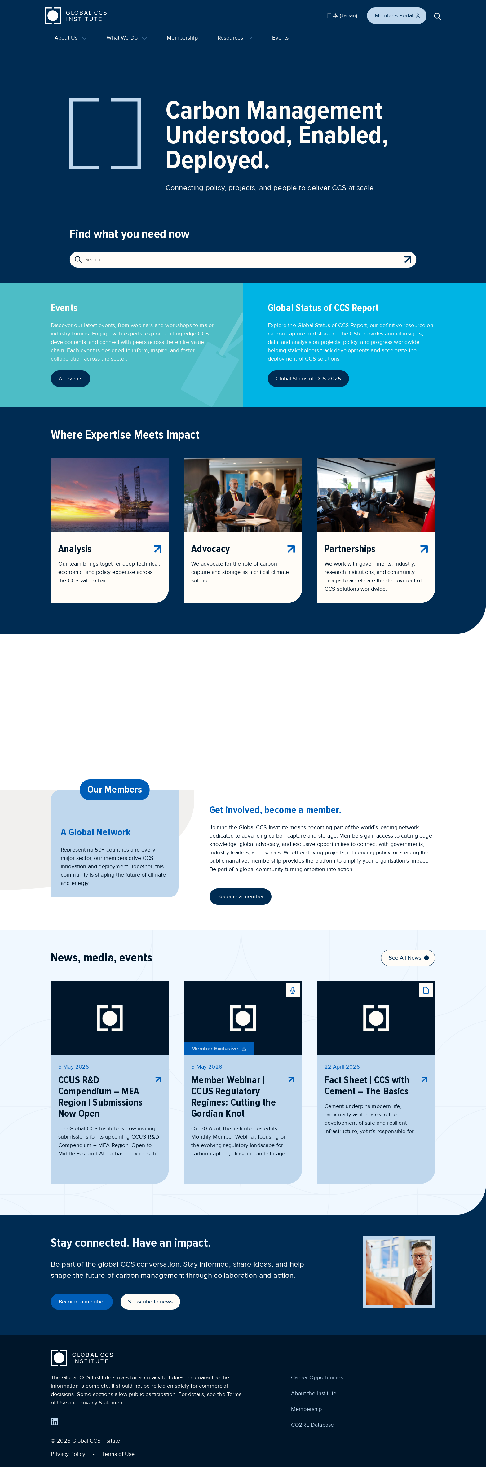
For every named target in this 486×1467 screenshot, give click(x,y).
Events (280, 37)
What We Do (127, 37)
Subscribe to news (150, 1301)
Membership (182, 37)
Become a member (240, 896)
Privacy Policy (68, 1454)
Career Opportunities (317, 1377)
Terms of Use (118, 1454)
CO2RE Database (312, 1424)
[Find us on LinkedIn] (54, 1421)
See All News (409, 957)
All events (70, 378)
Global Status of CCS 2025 (308, 378)
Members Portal (398, 15)
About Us (71, 37)
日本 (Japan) (342, 15)
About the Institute (313, 1393)
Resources (235, 37)
